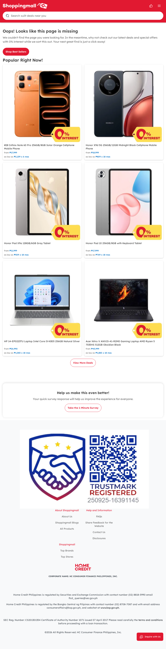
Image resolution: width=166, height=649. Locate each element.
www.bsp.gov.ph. (110, 607)
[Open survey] (151, 6)
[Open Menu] (159, 6)
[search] (143, 6)
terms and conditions (150, 620)
